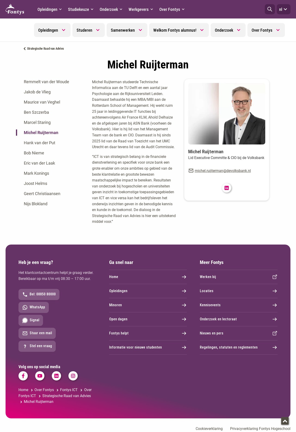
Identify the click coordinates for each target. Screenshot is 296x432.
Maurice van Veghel (42, 102)
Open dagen (148, 319)
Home (148, 277)
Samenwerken (123, 30)
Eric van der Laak (39, 163)
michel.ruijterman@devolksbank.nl (223, 171)
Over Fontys (262, 30)
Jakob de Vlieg (37, 91)
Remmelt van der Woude (46, 81)
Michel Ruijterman (41, 132)
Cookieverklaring (209, 428)
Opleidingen (48, 30)
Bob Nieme (34, 152)
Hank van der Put (39, 142)
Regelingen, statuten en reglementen (239, 347)
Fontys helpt (148, 333)
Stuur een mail (37, 333)
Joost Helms (35, 183)
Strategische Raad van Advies (45, 48)
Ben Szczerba (36, 112)
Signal (30, 320)
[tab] (51, 82)
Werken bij (239, 277)
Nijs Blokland (35, 203)
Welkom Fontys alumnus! (174, 30)
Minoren (148, 305)
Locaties (239, 291)
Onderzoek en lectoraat (239, 319)
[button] (270, 9)
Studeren (84, 30)
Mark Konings (36, 173)
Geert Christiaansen (42, 193)
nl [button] (283, 9)
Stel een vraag (37, 346)
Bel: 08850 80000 (39, 294)
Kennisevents (239, 305)
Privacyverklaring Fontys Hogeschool (260, 428)
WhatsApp (33, 307)
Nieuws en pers (239, 333)
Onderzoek (224, 30)
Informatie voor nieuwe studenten (148, 347)
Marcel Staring (37, 122)
